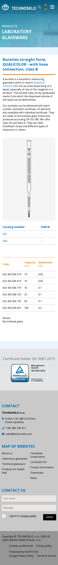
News (33, 478)
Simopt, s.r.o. (33, 540)
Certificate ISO (38, 462)
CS (45, 9)
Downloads (36, 472)
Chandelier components (37, 455)
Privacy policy (44, 546)
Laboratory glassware (14, 458)
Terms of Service (46, 556)
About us (7, 453)
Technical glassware (13, 464)
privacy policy (28, 516)
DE (45, 5)
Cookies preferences (21, 546)
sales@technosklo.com (19, 434)
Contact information (42, 467)
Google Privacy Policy (21, 556)
